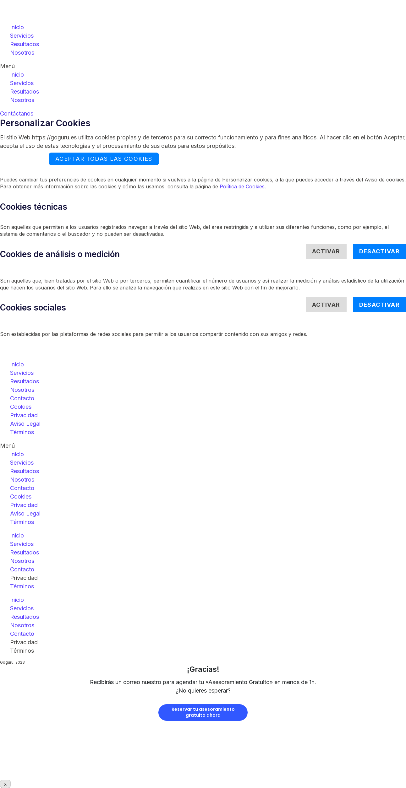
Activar (326, 251)
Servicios (22, 35)
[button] (203, 66)
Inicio (17, 27)
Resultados (24, 44)
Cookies (20, 406)
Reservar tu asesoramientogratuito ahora (203, 712)
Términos (22, 432)
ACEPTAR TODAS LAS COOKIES (103, 158)
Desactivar (379, 251)
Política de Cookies (242, 186)
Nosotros (22, 52)
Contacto (22, 398)
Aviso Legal (25, 423)
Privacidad (24, 415)
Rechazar (22, 158)
